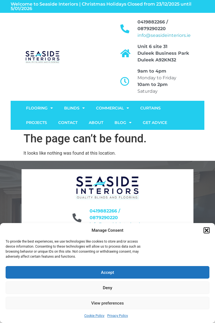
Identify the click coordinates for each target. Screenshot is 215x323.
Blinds (74, 108)
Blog (123, 122)
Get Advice (155, 122)
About (96, 122)
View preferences (107, 303)
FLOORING (39, 108)
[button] (206, 230)
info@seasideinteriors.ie (164, 35)
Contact (68, 122)
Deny (107, 287)
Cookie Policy (94, 316)
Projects (36, 122)
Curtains (150, 108)
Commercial (112, 108)
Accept (107, 272)
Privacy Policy (117, 316)
